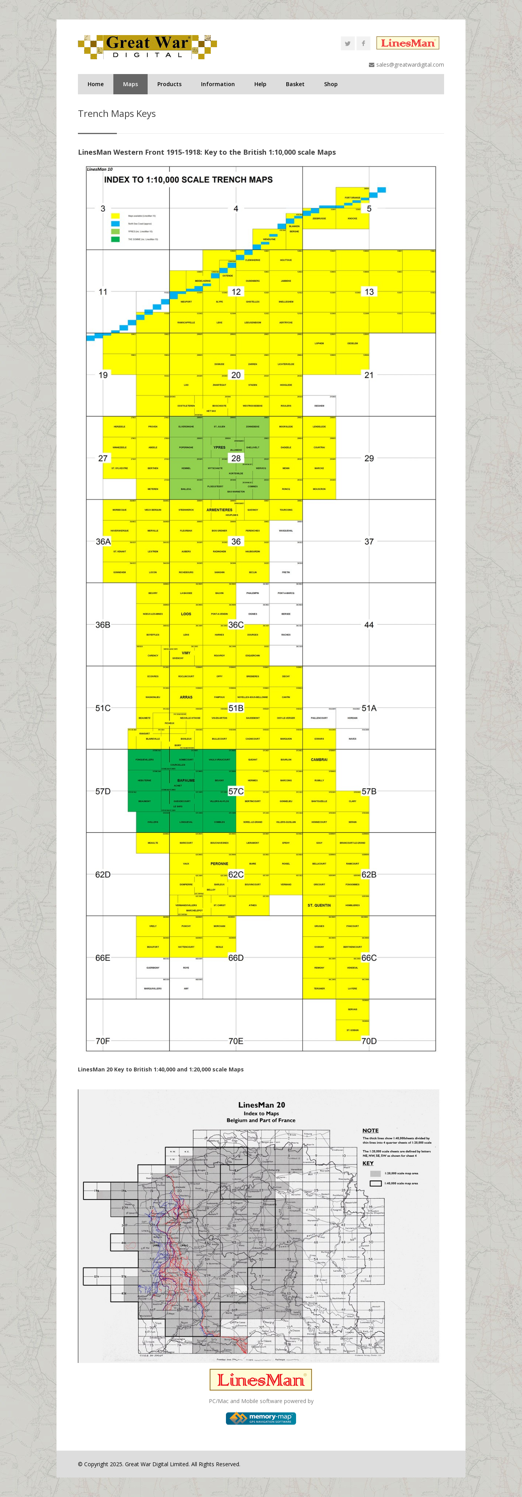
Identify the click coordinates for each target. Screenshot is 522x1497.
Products (169, 84)
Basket (295, 84)
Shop (331, 84)
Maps (130, 84)
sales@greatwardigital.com (410, 64)
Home (96, 84)
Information (218, 84)
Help (260, 84)
